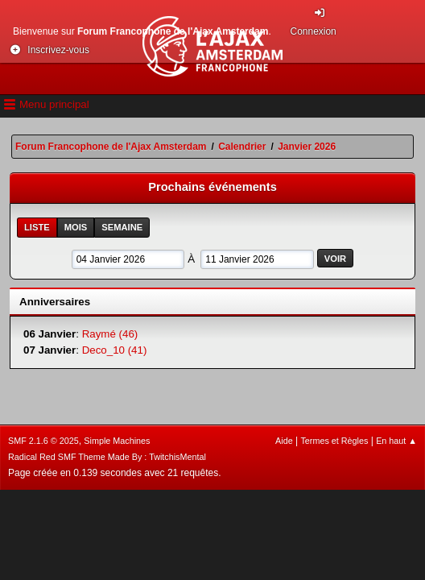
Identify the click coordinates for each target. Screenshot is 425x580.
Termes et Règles (334, 440)
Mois (76, 227)
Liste (37, 227)
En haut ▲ (396, 440)
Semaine (121, 227)
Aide (284, 440)
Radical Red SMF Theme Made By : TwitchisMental (107, 457)
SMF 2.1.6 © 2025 (43, 440)
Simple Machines (117, 440)
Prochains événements (212, 186)
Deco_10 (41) (114, 350)
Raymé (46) (110, 334)
